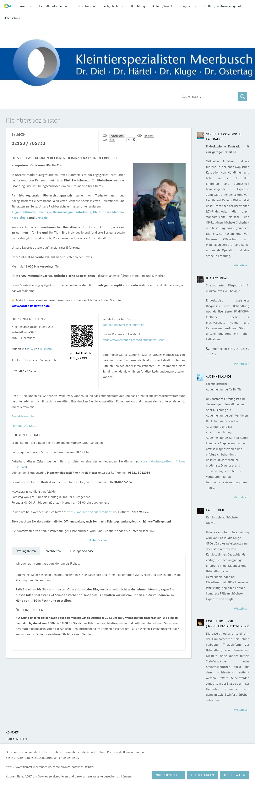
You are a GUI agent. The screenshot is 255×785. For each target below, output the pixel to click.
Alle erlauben (234, 775)
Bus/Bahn (46, 349)
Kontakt (12, 732)
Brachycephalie (218, 278)
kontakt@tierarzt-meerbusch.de (123, 325)
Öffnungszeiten (26, 551)
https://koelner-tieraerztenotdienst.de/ (92, 512)
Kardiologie (215, 510)
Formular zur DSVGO (25, 426)
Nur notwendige (168, 775)
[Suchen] (207, 96)
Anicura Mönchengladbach (155, 461)
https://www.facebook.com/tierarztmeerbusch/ (133, 340)
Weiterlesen (241, 265)
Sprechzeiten (52, 551)
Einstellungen (202, 775)
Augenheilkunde (218, 376)
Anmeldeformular (23, 416)
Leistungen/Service (81, 551)
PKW (30, 349)
